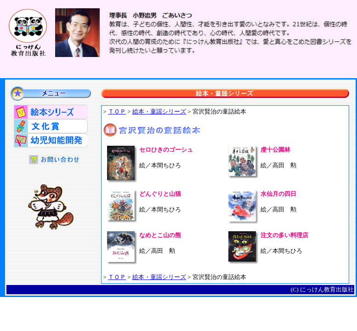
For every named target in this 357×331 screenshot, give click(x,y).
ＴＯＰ (117, 111)
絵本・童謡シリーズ (159, 111)
